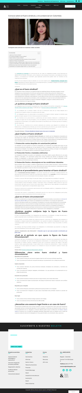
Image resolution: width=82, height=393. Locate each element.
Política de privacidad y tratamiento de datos (41, 391)
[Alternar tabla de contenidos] (38, 53)
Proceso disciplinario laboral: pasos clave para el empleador (40, 131)
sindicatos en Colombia (23, 73)
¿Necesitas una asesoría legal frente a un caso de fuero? (22, 66)
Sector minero (29, 362)
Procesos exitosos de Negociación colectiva (32, 249)
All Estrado (38, 7)
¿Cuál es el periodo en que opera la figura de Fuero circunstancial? (25, 63)
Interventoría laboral (13, 374)
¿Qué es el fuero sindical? (15, 54)
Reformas (56, 5)
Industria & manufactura (32, 375)
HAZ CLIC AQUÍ (16, 346)
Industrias (33, 5)
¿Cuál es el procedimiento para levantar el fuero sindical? (23, 59)
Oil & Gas (27, 359)
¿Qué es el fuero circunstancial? (17, 60)
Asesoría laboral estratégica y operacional (12, 358)
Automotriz (28, 378)
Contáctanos (70, 1)
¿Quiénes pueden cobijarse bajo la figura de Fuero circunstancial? (25, 62)
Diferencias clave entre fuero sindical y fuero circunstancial (23, 65)
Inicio (19, 5)
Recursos (45, 359)
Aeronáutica (28, 356)
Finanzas (27, 367)
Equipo (40, 5)
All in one (62, 1)
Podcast (47, 5)
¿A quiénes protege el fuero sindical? (18, 56)
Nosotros (40, 1)
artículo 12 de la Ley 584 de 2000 (49, 107)
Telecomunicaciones (31, 365)
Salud (27, 373)
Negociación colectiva (14, 367)
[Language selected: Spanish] (73, 391)
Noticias (17, 18)
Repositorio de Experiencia (51, 1)
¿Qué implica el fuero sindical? (17, 57)
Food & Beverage (30, 370)
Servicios (25, 5)
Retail (27, 381)
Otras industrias (29, 383)
